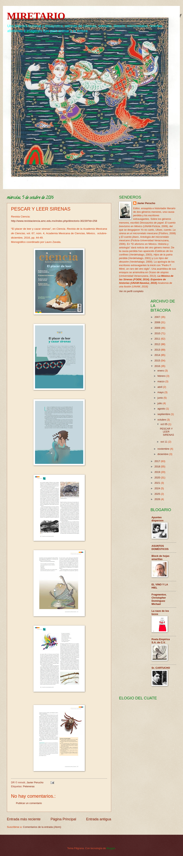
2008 (157, 322)
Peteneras (29, 786)
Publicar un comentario (29, 803)
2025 (157, 493)
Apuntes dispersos (158, 519)
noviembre (163, 448)
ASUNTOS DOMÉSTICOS (160, 547)
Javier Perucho (146, 203)
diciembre (163, 454)
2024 (157, 488)
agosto (161, 408)
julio (160, 403)
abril (160, 386)
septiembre (164, 414)
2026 (157, 499)
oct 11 (164, 441)
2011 (157, 338)
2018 (157, 466)
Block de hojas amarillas (160, 557)
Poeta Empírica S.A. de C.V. (161, 641)
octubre (162, 419)
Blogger (110, 848)
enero (161, 370)
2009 (157, 327)
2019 (157, 472)
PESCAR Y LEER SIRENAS (167, 431)
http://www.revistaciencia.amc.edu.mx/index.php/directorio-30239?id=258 (54, 220)
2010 (157, 333)
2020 (157, 477)
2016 (157, 366)
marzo (161, 381)
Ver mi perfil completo (131, 291)
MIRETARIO (36, 15)
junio (160, 397)
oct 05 (164, 424)
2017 (157, 461)
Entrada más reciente (24, 819)
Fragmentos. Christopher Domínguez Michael (159, 599)
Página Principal (63, 819)
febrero (161, 375)
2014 (157, 355)
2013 (157, 349)
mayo (160, 392)
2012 (157, 344)
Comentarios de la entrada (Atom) (42, 826)
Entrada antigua (98, 819)
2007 (157, 317)
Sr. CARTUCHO (161, 667)
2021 (157, 482)
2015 (157, 360)
